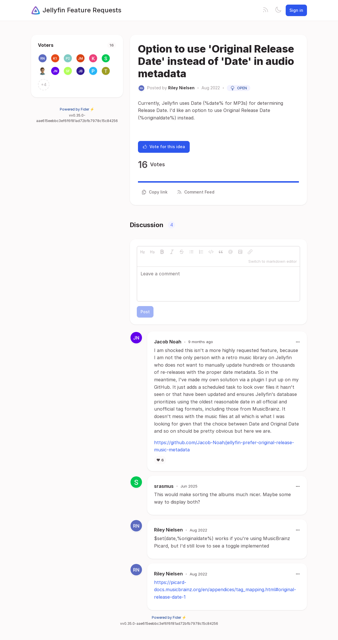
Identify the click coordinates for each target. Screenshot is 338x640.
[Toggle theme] (278, 10)
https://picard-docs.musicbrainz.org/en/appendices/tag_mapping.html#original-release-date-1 (225, 589)
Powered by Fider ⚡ (77, 109)
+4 (44, 84)
